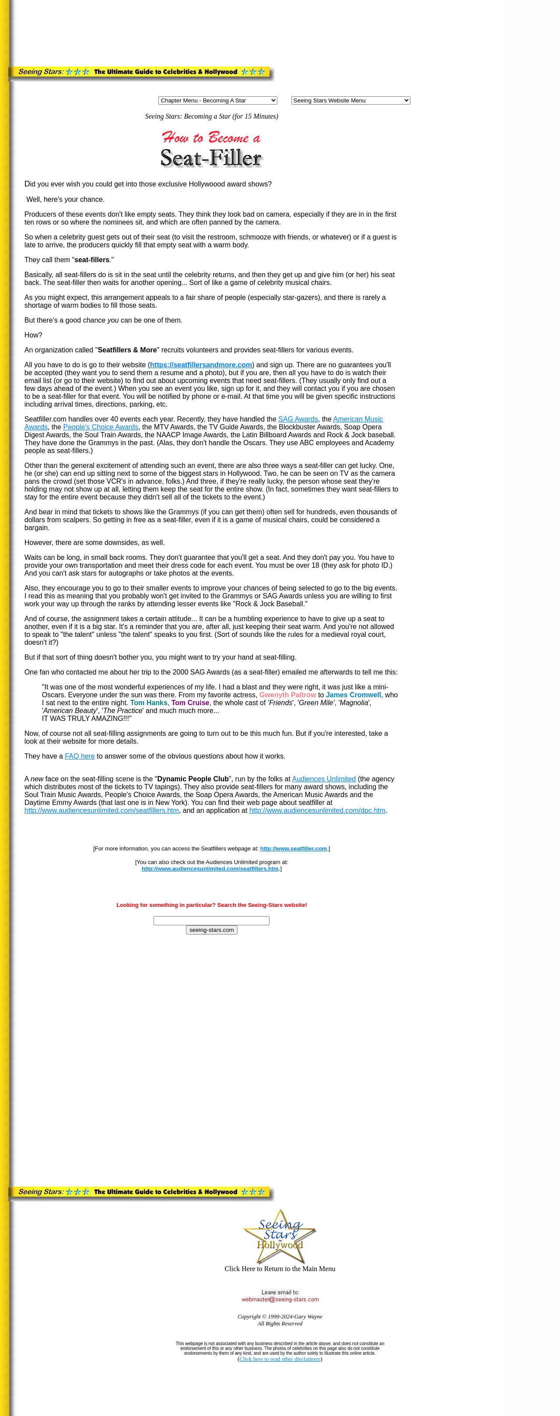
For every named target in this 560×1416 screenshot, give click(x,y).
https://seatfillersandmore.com (201, 365)
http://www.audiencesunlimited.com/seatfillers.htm (101, 810)
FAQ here (79, 756)
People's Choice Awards (100, 427)
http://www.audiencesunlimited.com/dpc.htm (317, 810)
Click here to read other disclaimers (279, 1359)
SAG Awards (298, 419)
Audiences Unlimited (324, 779)
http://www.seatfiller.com (293, 848)
